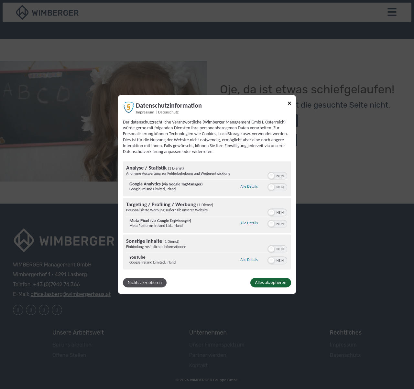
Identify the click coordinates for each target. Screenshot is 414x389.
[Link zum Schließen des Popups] (289, 103)
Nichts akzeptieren (145, 283)
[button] (271, 176)
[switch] (277, 175)
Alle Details (249, 186)
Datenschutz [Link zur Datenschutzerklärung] (168, 112)
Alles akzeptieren (270, 283)
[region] (207, 216)
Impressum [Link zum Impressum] (145, 112)
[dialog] (207, 194)
